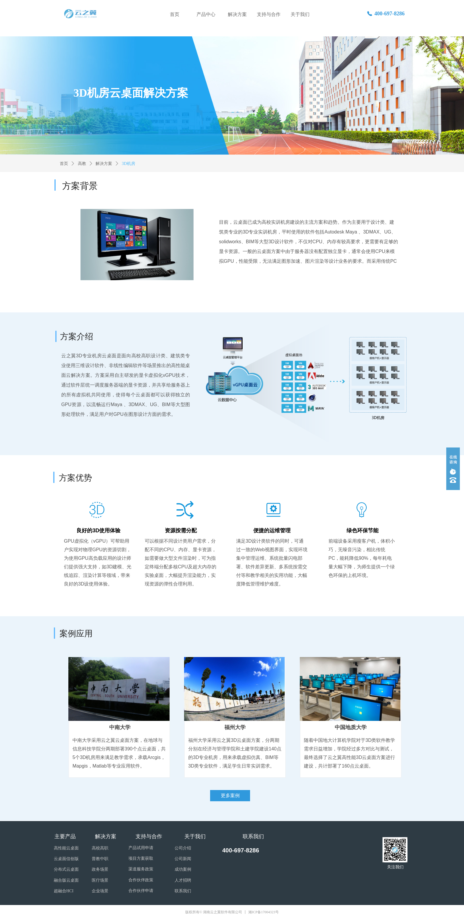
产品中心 (205, 14)
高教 (82, 163)
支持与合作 (269, 14)
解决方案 (237, 14)
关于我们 (300, 14)
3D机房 (128, 163)
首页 (174, 14)
